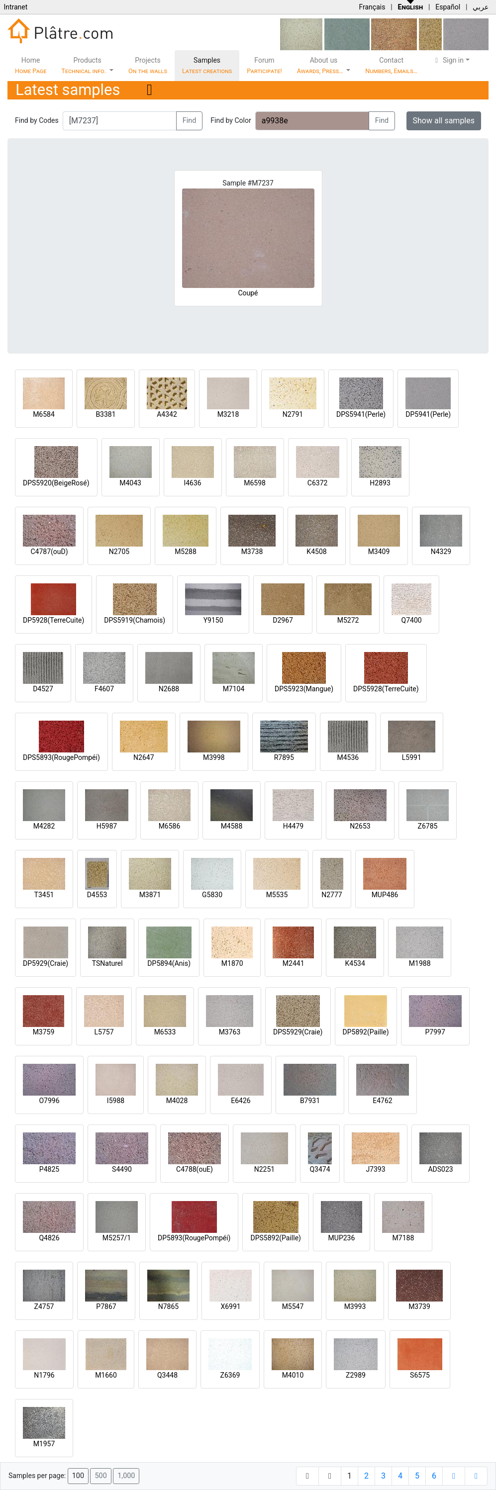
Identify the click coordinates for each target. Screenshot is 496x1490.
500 (100, 1476)
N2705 (119, 552)
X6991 (230, 1306)
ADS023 (440, 1169)
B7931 (310, 1101)
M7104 (234, 689)
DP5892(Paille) (366, 1032)
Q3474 (319, 1169)
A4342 (167, 414)
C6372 (317, 483)
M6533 (165, 1032)
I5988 (115, 1101)
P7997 (435, 1032)
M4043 (130, 483)
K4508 (316, 552)
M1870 (232, 963)
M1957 (44, 1444)
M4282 (44, 826)
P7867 (106, 1306)
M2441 (293, 963)
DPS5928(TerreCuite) (386, 689)
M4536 (348, 757)
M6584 (44, 414)
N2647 (143, 757)
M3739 (419, 1306)
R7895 (284, 757)
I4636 (192, 483)
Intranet (15, 7)
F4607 (104, 689)
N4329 (441, 552)
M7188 (403, 1238)
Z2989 (356, 1375)
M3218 (228, 414)
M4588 (232, 826)
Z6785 (428, 826)
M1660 (106, 1375)
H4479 (293, 826)
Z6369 (230, 1375)
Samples (207, 65)
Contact (391, 65)
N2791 (293, 414)
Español (447, 7)
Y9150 (213, 620)
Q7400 (411, 620)
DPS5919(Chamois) (134, 620)
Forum (264, 65)
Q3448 (167, 1375)
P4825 (49, 1169)
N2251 (264, 1169)
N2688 (169, 689)
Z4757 (44, 1306)
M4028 (177, 1101)
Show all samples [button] (444, 120)
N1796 (44, 1375)
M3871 (150, 895)
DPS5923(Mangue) (304, 689)
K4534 (355, 963)
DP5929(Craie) (45, 963)
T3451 (44, 895)
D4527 (43, 689)
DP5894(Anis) (169, 963)
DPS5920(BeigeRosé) (56, 483)
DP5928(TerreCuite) (53, 620)
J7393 (375, 1169)
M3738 (252, 552)
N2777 (331, 895)
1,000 (126, 1476)
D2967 (283, 620)
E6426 (240, 1101)
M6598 (255, 483)
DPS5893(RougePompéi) (61, 757)
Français (372, 7)
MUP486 (385, 895)
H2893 (380, 483)
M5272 (348, 620)
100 (78, 1476)
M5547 (293, 1306)
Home (30, 65)
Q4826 (49, 1238)
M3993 (355, 1306)
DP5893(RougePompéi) (194, 1238)
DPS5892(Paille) (275, 1238)
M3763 (230, 1032)
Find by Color (230, 120)
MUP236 (341, 1238)
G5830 (212, 895)
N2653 (360, 826)
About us (321, 65)
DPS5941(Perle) (361, 414)
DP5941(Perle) (428, 414)
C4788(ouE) (194, 1169)
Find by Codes (37, 120)
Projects (147, 65)
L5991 (411, 757)
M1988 (420, 963)
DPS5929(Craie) (298, 1032)
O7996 (49, 1101)
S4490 (122, 1169)
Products (84, 65)
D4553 (97, 895)
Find (190, 120)
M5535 (277, 895)
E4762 (382, 1101)
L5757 (103, 1032)
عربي (481, 7)
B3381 (105, 414)
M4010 (293, 1375)
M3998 (214, 757)
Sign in (448, 60)
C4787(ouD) (49, 552)
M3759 (44, 1032)
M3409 (379, 552)
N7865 (168, 1306)
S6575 (420, 1375)
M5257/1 (116, 1238)
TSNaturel (107, 963)
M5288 (186, 552)
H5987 (107, 826)
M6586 (170, 826)
